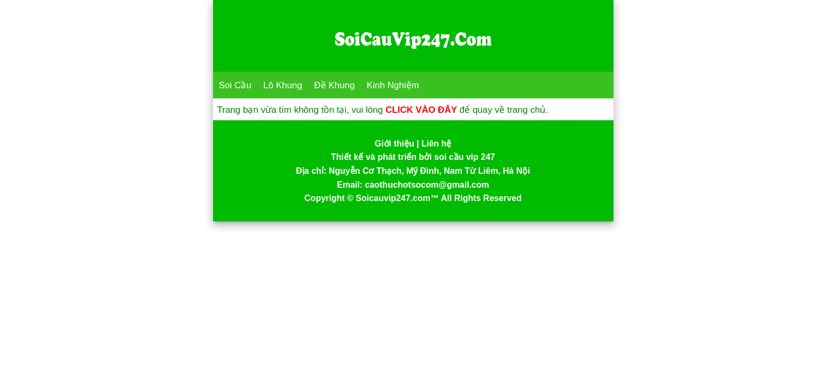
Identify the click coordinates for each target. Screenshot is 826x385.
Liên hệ (436, 143)
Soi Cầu (235, 85)
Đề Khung (334, 85)
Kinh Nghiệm (393, 85)
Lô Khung (282, 85)
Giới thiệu (394, 143)
